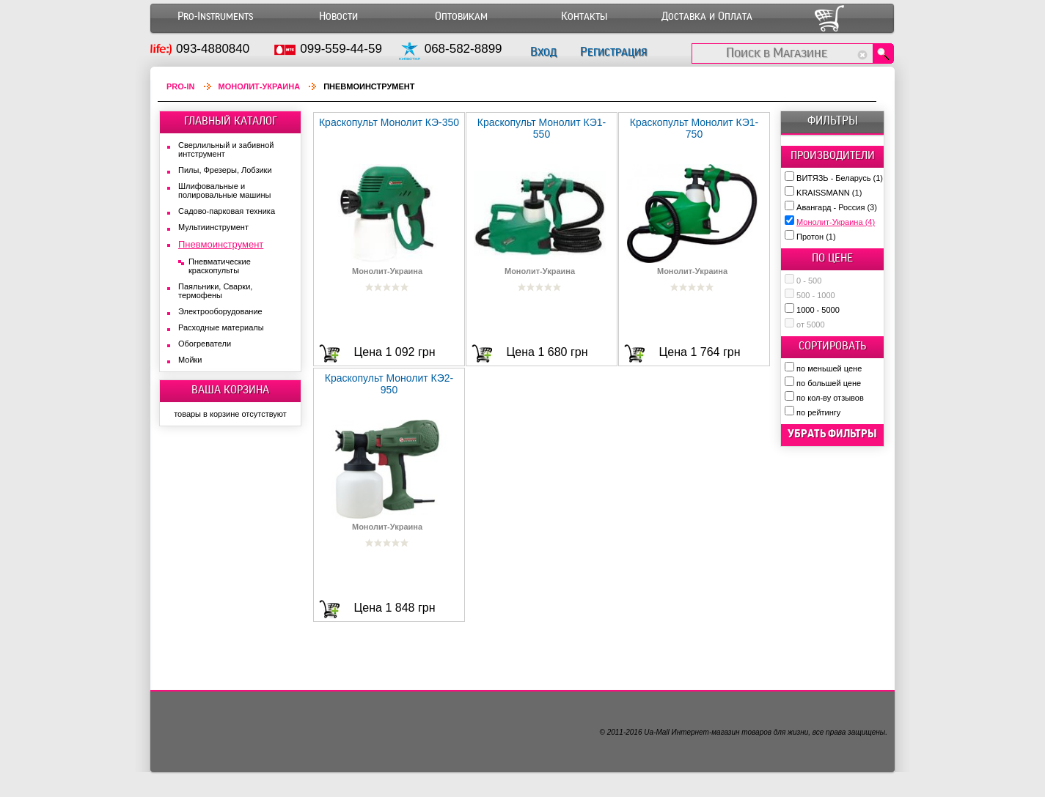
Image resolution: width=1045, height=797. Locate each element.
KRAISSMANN (829, 192)
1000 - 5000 (818, 309)
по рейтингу (818, 412)
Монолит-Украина (835, 222)
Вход (543, 51)
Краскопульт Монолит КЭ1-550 (541, 128)
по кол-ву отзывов (830, 397)
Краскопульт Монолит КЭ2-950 (389, 384)
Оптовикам (461, 16)
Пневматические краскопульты (219, 266)
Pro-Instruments (215, 16)
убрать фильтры (832, 434)
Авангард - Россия (836, 207)
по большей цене (828, 383)
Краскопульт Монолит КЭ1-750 (694, 128)
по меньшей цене (829, 368)
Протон (816, 236)
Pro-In (180, 86)
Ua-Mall (656, 732)
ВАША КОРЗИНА (230, 390)
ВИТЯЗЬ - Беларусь (839, 178)
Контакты (584, 16)
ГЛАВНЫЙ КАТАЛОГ (230, 121)
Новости (338, 16)
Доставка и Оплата (706, 16)
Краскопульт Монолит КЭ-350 (389, 122)
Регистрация (613, 51)
